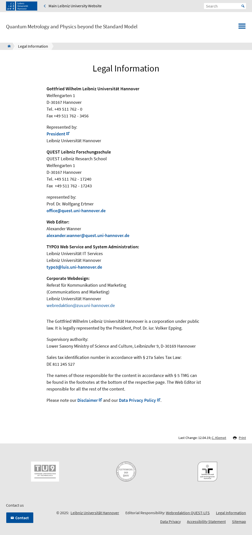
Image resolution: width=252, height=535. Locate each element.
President (56, 134)
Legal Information (231, 512)
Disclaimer (87, 400)
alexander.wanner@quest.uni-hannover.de (88, 235)
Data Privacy (170, 521)
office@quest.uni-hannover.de (76, 210)
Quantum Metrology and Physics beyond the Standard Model (71, 27)
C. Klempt (219, 437)
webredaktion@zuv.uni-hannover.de (81, 305)
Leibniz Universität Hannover (95, 512)
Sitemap (239, 521)
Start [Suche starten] (243, 6)
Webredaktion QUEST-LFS (188, 512)
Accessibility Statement (206, 521)
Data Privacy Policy (137, 400)
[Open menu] (242, 28)
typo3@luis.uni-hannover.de (74, 267)
